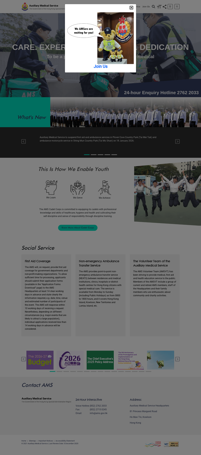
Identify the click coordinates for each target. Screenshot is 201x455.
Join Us (100, 66)
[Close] (131, 7)
